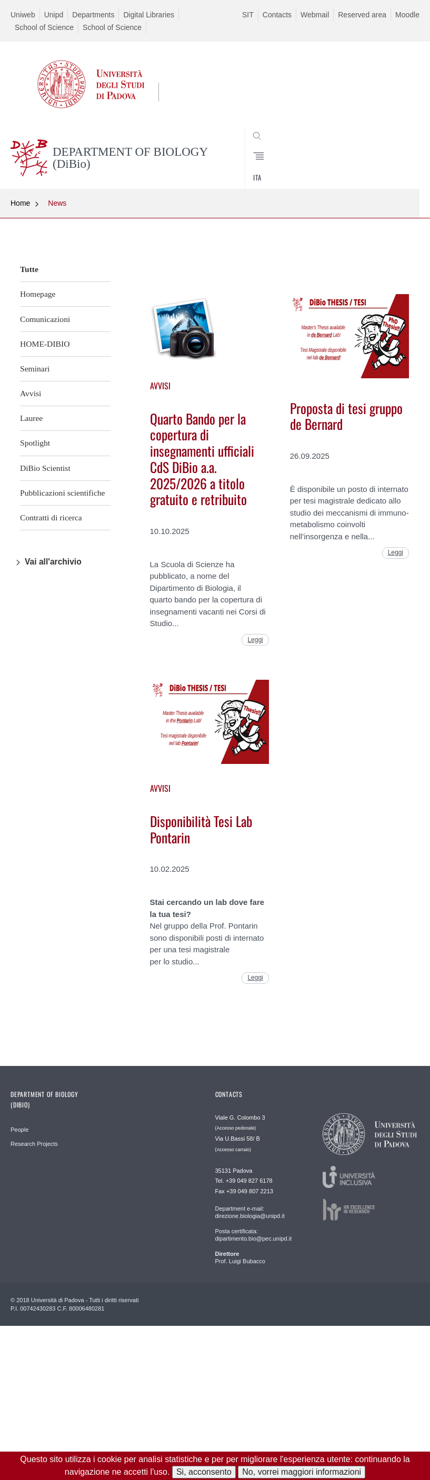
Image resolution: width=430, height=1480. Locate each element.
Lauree (31, 418)
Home (20, 203)
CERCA (393, 163)
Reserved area (362, 15)
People (19, 1129)
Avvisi (30, 393)
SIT (248, 15)
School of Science (44, 27)
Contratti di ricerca (51, 517)
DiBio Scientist (45, 468)
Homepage (38, 293)
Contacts (277, 15)
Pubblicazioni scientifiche (62, 492)
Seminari (34, 368)
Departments (93, 15)
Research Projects (34, 1144)
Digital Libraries (148, 15)
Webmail (315, 15)
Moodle (407, 15)
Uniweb (23, 15)
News (57, 203)
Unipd (54, 15)
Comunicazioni (45, 319)
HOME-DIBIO (44, 343)
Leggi (255, 639)
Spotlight (35, 442)
